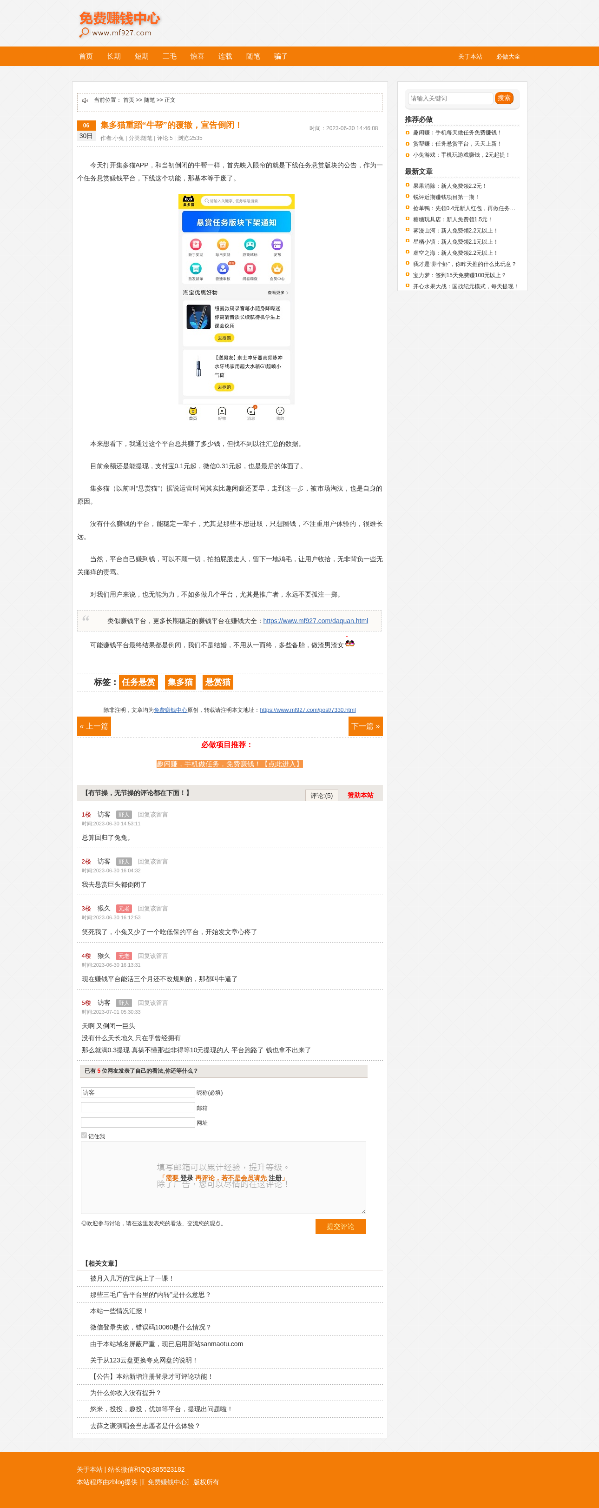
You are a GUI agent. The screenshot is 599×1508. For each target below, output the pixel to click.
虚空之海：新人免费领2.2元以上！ (456, 253)
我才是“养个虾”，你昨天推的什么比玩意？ (465, 264)
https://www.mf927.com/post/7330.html (307, 710)
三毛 (170, 56)
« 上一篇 (94, 726)
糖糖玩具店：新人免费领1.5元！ (453, 219)
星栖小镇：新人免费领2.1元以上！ (456, 242)
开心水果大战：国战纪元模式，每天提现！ (466, 286)
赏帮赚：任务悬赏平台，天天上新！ (457, 143)
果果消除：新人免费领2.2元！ (450, 186)
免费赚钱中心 (130, 17)
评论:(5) (321, 795)
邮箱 (202, 1108)
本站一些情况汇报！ (119, 1311)
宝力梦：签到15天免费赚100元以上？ (460, 275)
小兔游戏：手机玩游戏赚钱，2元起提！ (462, 155)
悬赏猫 (217, 682)
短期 (142, 56)
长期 (114, 56)
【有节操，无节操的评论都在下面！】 (137, 793)
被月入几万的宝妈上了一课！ (132, 1278)
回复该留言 (153, 814)
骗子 (281, 56)
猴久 (115, 908)
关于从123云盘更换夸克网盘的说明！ (144, 1360)
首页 (86, 56)
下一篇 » (365, 726)
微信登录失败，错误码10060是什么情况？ (151, 1327)
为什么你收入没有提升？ (126, 1392)
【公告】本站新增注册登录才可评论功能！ (152, 1376)
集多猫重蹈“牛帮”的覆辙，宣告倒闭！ (171, 125)
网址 (202, 1123)
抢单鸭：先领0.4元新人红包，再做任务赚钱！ (470, 208)
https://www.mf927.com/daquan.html (316, 620)
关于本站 (90, 1469)
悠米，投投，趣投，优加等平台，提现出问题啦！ (161, 1409)
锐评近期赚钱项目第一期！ (446, 197)
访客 (115, 814)
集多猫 (180, 682)
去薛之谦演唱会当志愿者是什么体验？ (145, 1425)
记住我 (96, 1136)
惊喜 (197, 56)
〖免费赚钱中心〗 (167, 1482)
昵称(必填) (210, 1092)
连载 (225, 56)
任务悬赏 (138, 682)
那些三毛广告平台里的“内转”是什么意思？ (150, 1294)
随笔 (253, 56)
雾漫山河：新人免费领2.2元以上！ (456, 230)
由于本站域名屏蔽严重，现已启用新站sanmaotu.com (167, 1344)
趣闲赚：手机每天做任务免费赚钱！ (457, 132)
